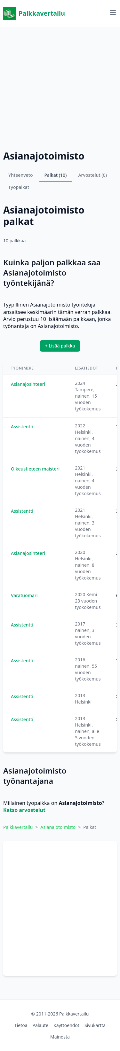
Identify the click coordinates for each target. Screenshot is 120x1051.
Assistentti (22, 427)
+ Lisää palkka (60, 346)
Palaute (40, 1025)
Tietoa (21, 1025)
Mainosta (60, 1037)
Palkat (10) (55, 175)
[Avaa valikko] (113, 12)
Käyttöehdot (66, 1025)
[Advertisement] (60, 87)
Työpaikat (18, 187)
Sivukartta (95, 1025)
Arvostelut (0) (92, 175)
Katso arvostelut (24, 810)
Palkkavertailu (34, 13)
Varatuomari (24, 595)
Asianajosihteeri (28, 384)
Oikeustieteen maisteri (35, 469)
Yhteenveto (20, 175)
